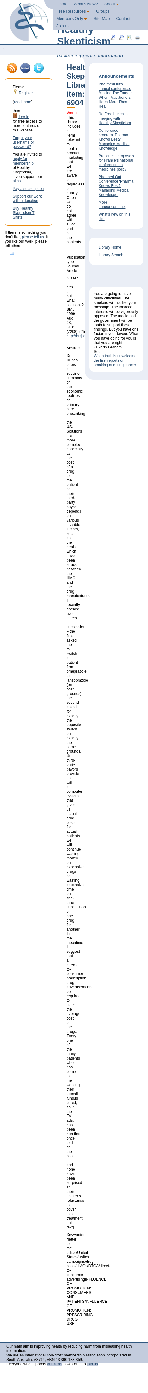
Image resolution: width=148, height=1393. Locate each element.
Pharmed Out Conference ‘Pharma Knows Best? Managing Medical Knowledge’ (116, 186)
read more (22, 102)
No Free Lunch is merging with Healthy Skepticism (115, 118)
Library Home (110, 247)
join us (92, 1364)
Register (23, 93)
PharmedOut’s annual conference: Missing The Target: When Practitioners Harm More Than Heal (115, 95)
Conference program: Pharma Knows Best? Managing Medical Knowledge (114, 139)
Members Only (71, 18)
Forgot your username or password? (23, 142)
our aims (54, 1364)
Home (62, 4)
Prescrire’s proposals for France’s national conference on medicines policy (116, 163)
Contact (123, 18)
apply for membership (23, 161)
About (111, 4)
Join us (62, 26)
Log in (21, 117)
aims (17, 181)
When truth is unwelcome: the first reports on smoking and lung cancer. (116, 360)
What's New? (86, 4)
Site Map (101, 18)
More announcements (112, 204)
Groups (103, 11)
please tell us (33, 237)
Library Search (111, 255)
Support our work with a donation (27, 198)
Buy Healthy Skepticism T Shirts (23, 212)
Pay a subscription (28, 188)
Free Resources (73, 11)
